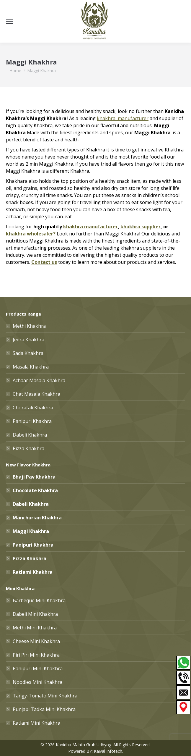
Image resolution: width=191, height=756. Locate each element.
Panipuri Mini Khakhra (38, 668)
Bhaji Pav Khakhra (34, 477)
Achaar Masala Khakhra (39, 380)
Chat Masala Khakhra (36, 394)
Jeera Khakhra (28, 339)
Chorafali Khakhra (33, 407)
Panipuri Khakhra (32, 421)
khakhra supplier (140, 226)
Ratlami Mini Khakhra (36, 723)
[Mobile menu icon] (9, 21)
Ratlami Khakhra (33, 572)
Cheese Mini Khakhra (36, 641)
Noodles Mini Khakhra (37, 682)
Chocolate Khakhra (35, 490)
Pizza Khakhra (28, 448)
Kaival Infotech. (108, 751)
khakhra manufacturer (90, 226)
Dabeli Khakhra (30, 435)
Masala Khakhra (31, 367)
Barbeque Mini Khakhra (39, 600)
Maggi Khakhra (31, 531)
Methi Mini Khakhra (35, 627)
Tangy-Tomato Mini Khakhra (45, 695)
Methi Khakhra (29, 326)
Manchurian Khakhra (37, 517)
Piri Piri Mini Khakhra (36, 655)
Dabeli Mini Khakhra (35, 614)
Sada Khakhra (28, 353)
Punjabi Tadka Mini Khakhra (44, 709)
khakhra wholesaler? (30, 233)
